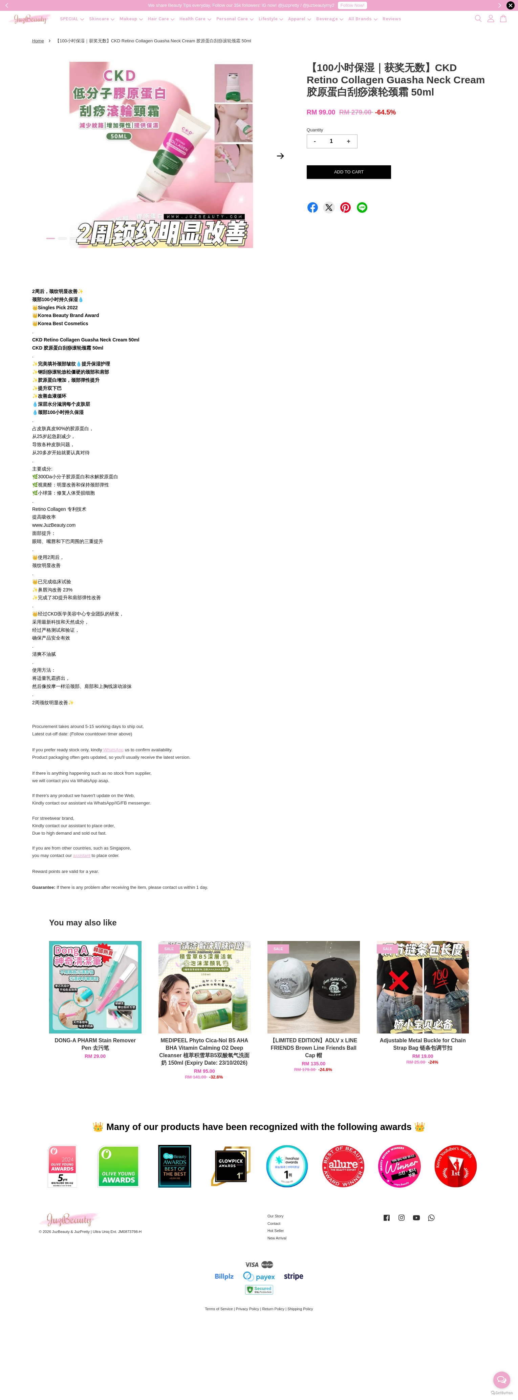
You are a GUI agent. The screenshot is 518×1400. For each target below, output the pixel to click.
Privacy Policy (247, 1309)
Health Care (195, 19)
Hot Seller (275, 1231)
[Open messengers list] (501, 1380)
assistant (81, 855)
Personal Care (235, 19)
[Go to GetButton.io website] (502, 1393)
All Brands (362, 19)
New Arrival (276, 1238)
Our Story (275, 1216)
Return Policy (273, 1309)
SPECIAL (72, 19)
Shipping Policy (300, 1309)
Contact (273, 1223)
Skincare (102, 19)
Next (280, 155)
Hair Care (161, 19)
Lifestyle (271, 19)
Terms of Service (219, 1309)
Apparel (299, 19)
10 (157, 238)
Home (38, 40)
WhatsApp (113, 749)
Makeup (131, 19)
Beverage (330, 19)
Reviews (392, 19)
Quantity (315, 129)
